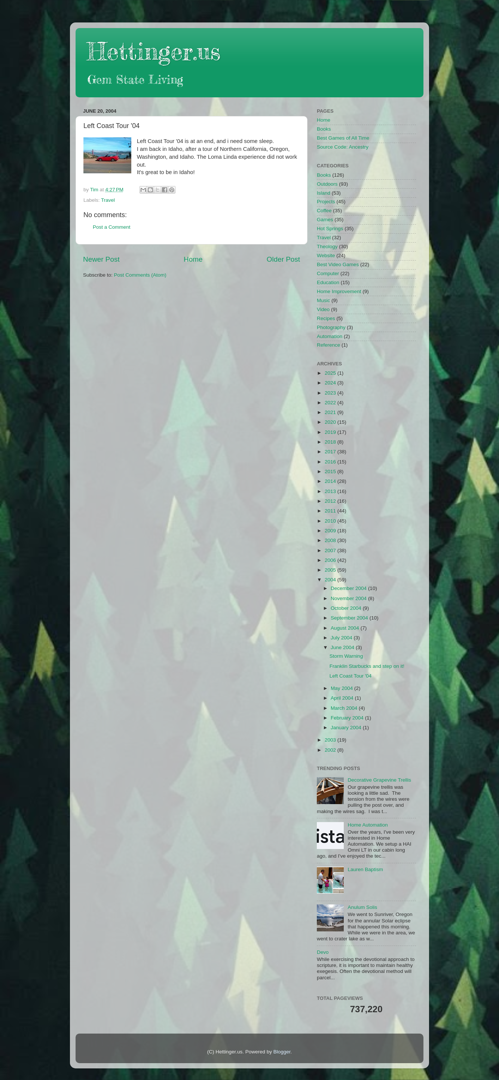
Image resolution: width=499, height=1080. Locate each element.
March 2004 (345, 708)
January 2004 (347, 727)
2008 (331, 540)
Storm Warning (346, 656)
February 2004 (348, 718)
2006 (331, 560)
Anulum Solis (362, 907)
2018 (331, 442)
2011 (331, 511)
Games (325, 219)
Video (323, 309)
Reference (328, 345)
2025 (331, 373)
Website (326, 255)
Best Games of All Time (343, 138)
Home (193, 259)
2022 (331, 402)
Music (323, 300)
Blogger (282, 1052)
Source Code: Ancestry (342, 147)
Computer (328, 273)
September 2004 (350, 618)
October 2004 (347, 608)
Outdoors (327, 184)
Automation (329, 336)
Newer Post (101, 259)
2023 (331, 393)
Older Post (283, 259)
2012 (331, 501)
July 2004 (342, 638)
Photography (331, 327)
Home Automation (368, 825)
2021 (331, 412)
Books (324, 129)
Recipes (326, 318)
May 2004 (342, 688)
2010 (331, 521)
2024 (331, 383)
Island (323, 193)
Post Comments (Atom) (140, 275)
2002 (331, 750)
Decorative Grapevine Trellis (379, 780)
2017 (331, 451)
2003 (331, 740)
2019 (331, 432)
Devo (323, 952)
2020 (331, 422)
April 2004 (343, 698)
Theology (327, 246)
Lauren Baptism (365, 869)
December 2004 (349, 588)
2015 (331, 471)
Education (328, 282)
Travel (108, 200)
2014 (331, 481)
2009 (331, 530)
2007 (331, 550)
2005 (331, 570)
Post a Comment (112, 227)
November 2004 (349, 598)
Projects (326, 201)
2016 (331, 462)
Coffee (324, 210)
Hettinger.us (153, 51)
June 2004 (343, 647)
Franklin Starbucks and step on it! (367, 666)
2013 (331, 491)
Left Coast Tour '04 (351, 676)
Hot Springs (330, 228)
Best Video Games (338, 264)
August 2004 (346, 628)
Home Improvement (339, 291)
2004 (331, 579)
